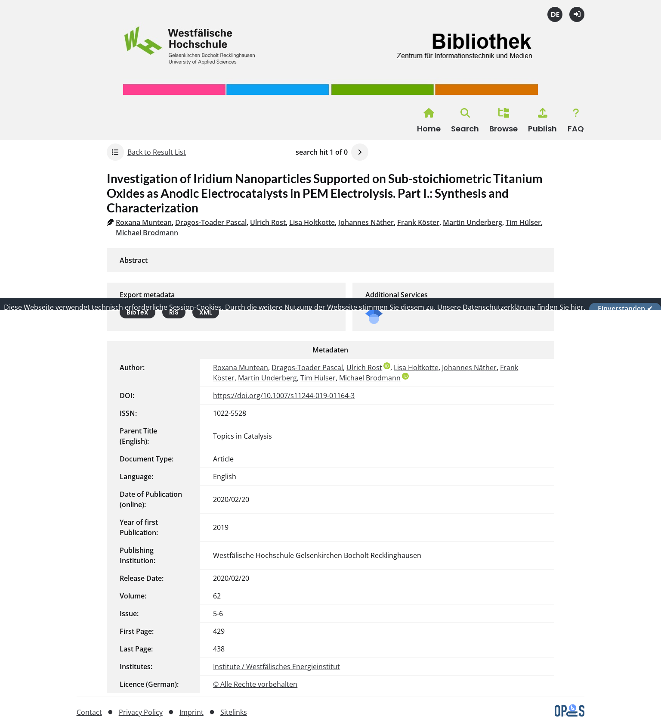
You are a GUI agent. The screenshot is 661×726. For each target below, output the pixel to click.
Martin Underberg (472, 222)
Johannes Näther (366, 222)
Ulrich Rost (268, 222)
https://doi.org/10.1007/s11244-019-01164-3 (284, 395)
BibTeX (137, 312)
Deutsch (554, 14)
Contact (89, 712)
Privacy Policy (141, 712)
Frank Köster (418, 222)
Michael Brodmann (147, 232)
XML (205, 312)
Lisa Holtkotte (312, 222)
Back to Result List (156, 152)
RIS (174, 312)
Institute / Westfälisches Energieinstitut (276, 666)
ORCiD (386, 365)
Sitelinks (233, 712)
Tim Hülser (523, 222)
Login (576, 14)
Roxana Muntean (144, 222)
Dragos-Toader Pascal (211, 222)
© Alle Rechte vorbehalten (255, 684)
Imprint (191, 712)
